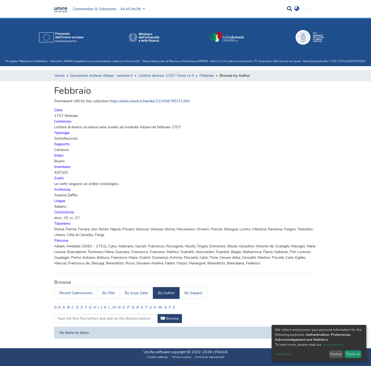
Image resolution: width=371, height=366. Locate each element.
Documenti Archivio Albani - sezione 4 (101, 75)
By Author (166, 293)
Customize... (283, 354)
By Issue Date (136, 293)
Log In (307, 9)
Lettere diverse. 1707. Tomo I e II (166, 75)
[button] (297, 9)
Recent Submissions (76, 293)
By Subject (193, 293)
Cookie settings (157, 357)
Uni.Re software (156, 352)
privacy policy (332, 344)
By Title (108, 293)
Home (59, 75)
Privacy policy (182, 357)
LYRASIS (220, 352)
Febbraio (206, 75)
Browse (170, 318)
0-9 (57, 307)
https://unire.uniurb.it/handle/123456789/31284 (150, 101)
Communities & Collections (94, 9)
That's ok (353, 354)
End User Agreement (210, 357)
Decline (336, 354)
